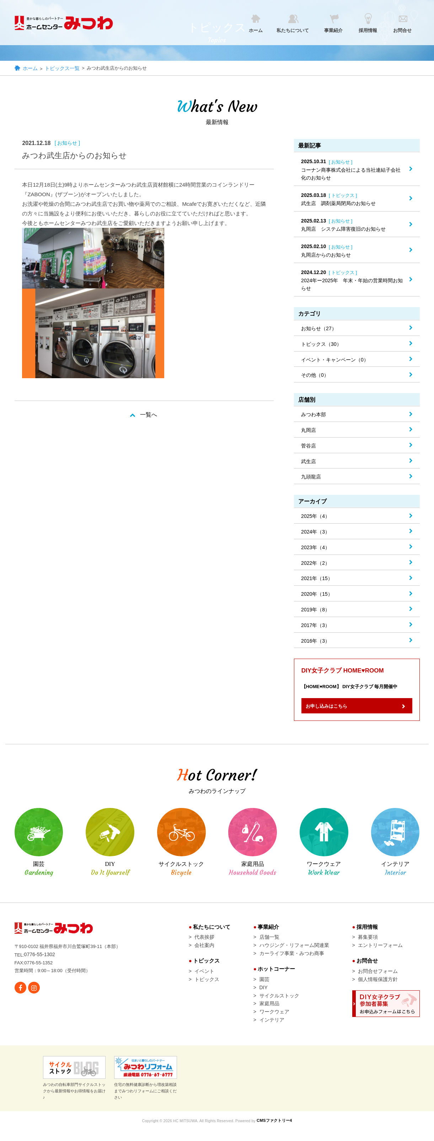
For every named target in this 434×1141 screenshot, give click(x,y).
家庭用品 (269, 1014)
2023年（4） (315, 548)
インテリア (271, 1031)
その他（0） (315, 376)
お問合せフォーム (378, 978)
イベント (204, 978)
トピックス (206, 987)
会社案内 (204, 951)
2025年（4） (315, 517)
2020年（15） (317, 595)
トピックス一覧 (62, 69)
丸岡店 (308, 431)
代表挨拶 (204, 942)
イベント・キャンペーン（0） (335, 360)
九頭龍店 (311, 477)
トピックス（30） (321, 345)
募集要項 (368, 942)
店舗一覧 (269, 942)
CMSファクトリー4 (279, 1132)
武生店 (308, 462)
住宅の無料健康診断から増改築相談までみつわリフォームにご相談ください (145, 1089)
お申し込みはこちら (333, 710)
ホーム (30, 69)
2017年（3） (315, 626)
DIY (263, 996)
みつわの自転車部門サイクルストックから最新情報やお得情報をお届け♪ (74, 1089)
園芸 (264, 987)
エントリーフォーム (380, 951)
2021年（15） (317, 579)
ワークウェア (274, 1022)
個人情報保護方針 (378, 987)
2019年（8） (315, 610)
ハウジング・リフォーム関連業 (294, 951)
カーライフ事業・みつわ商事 (291, 960)
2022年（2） (315, 564)
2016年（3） (315, 641)
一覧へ (148, 415)
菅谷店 (308, 446)
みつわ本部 (313, 415)
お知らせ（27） (319, 329)
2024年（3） (315, 532)
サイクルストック (279, 1005)
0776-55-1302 (40, 960)
